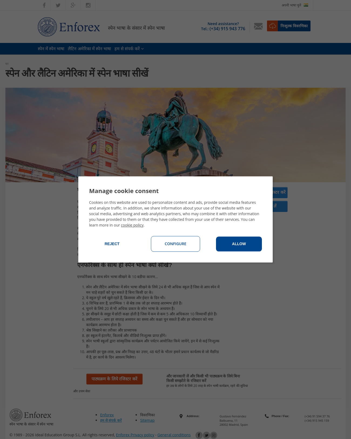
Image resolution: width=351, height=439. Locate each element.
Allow (239, 244)
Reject (111, 244)
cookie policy (132, 225)
